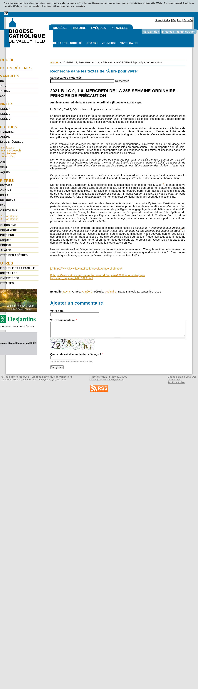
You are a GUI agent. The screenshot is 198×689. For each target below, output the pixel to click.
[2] (51, 275)
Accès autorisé (176, 382)
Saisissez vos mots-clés (66, 77)
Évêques (98, 27)
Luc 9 (66, 291)
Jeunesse (109, 43)
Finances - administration (178, 31)
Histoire (79, 27)
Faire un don (151, 31)
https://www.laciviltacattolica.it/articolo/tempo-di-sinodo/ (88, 268)
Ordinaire (110, 291)
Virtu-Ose (191, 376)
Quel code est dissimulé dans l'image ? (76, 354)
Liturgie (92, 43)
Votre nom (57, 310)
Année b (87, 291)
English (177, 20)
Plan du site (174, 379)
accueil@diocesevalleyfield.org (107, 379)
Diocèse (60, 27)
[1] (51, 268)
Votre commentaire (63, 320)
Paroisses (119, 27)
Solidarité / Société (66, 43)
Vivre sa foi (129, 43)
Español (188, 20)
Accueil (54, 62)
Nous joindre (162, 20)
